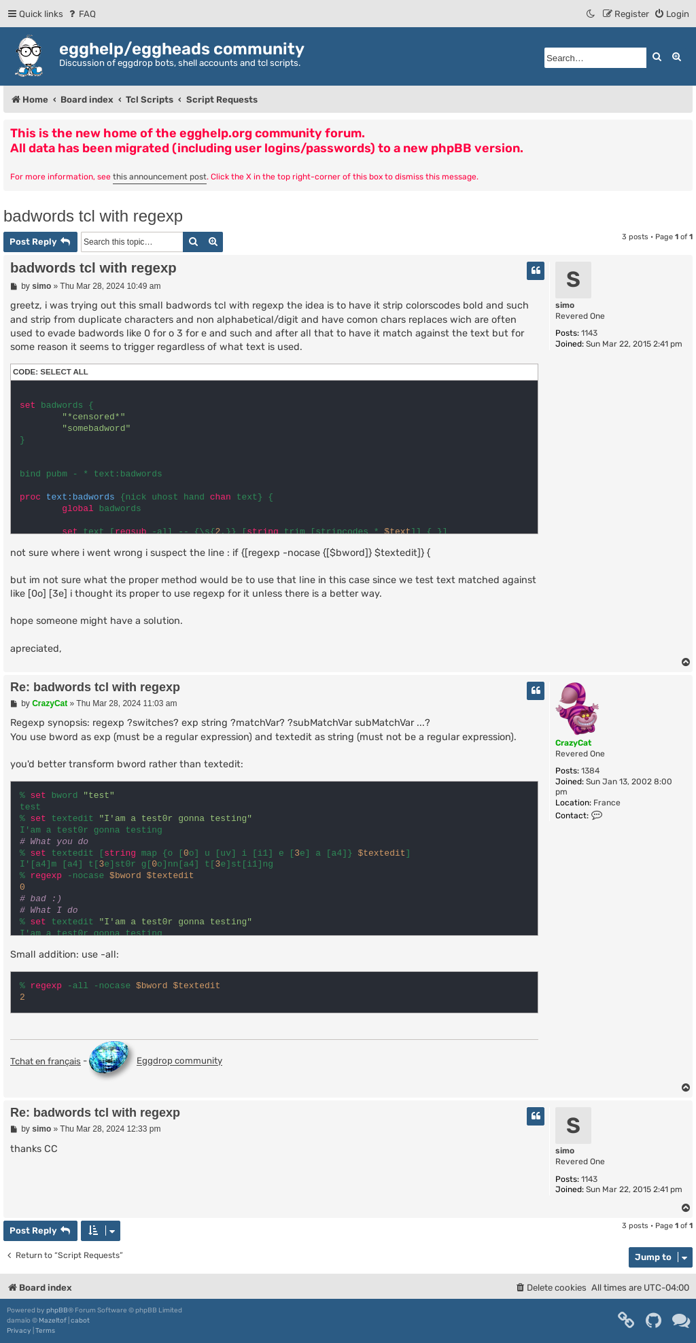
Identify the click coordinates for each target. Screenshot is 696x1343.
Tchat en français (45, 1061)
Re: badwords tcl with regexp (95, 687)
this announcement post (160, 176)
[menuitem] (81, 14)
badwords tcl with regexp (93, 216)
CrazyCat (573, 743)
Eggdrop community (155, 1061)
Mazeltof (53, 1320)
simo (564, 305)
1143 (589, 333)
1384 (590, 770)
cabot (80, 1320)
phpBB (57, 1310)
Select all (64, 372)
